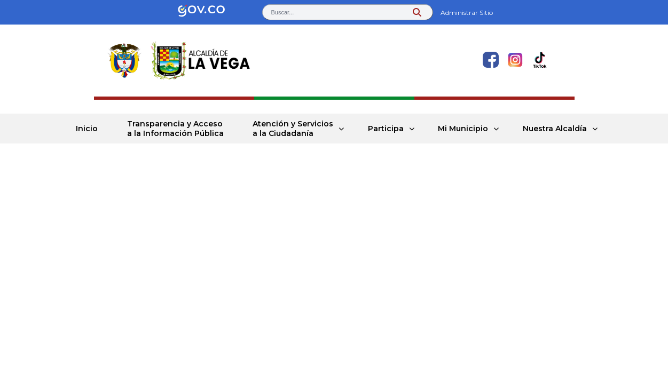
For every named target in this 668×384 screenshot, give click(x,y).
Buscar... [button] (282, 12)
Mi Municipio (463, 128)
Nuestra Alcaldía (555, 128)
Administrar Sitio (467, 13)
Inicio (87, 128)
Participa (386, 128)
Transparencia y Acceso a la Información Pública (175, 128)
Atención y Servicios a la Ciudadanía (293, 128)
